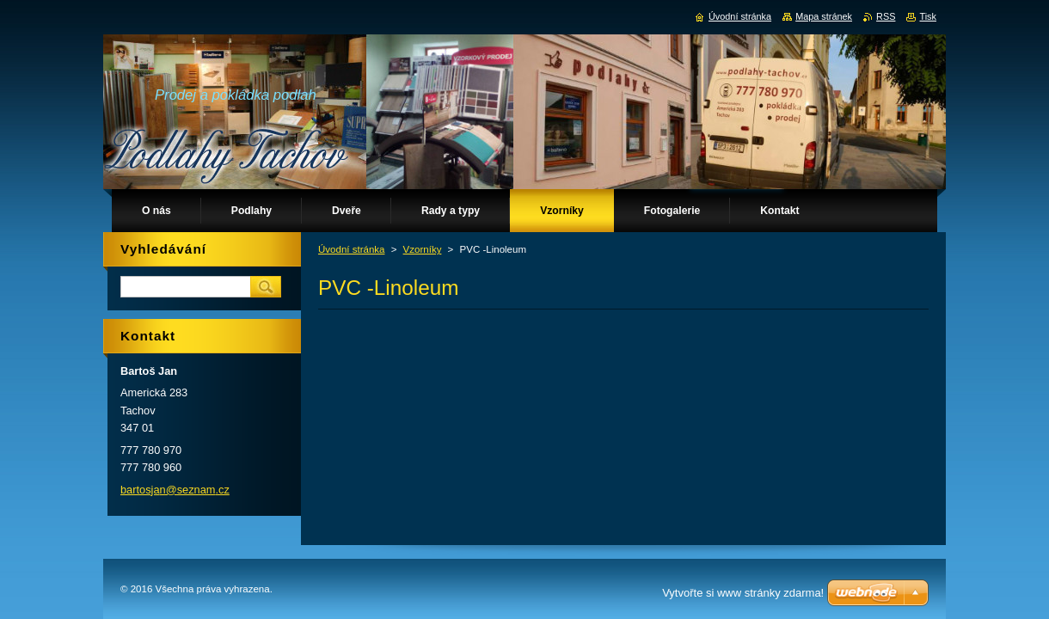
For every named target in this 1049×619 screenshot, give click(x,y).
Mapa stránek (823, 16)
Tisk (927, 16)
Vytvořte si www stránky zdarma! (743, 592)
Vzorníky (422, 249)
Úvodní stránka (351, 249)
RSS (885, 16)
